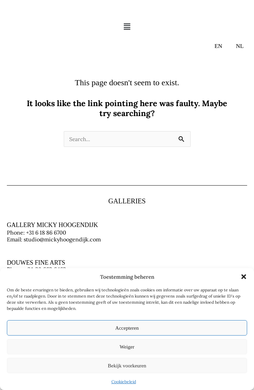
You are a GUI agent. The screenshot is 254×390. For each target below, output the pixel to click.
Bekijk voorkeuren (127, 365)
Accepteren (126, 328)
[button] (243, 276)
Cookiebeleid (123, 381)
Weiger (127, 347)
